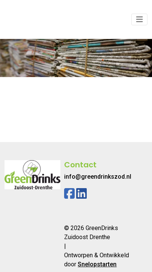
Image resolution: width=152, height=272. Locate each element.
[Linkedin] (81, 193)
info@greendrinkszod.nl (97, 176)
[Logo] (32, 19)
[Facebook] (69, 193)
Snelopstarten (97, 264)
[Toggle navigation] (139, 19)
